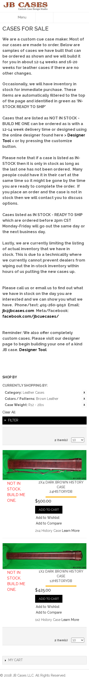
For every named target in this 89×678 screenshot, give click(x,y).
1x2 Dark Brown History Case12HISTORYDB (61, 576)
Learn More (71, 531)
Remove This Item (84, 392)
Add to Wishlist (47, 518)
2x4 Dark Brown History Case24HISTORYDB (61, 486)
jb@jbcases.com (18, 310)
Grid (79, 431)
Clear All (8, 412)
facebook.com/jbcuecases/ (30, 316)
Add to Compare (49, 523)
